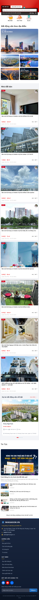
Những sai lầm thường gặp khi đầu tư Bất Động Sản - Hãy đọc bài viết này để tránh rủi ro (24, 499)
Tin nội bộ (4, 552)
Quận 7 (23, 57)
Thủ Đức (4, 71)
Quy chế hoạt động (7, 564)
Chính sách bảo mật (7, 570)
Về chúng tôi (5, 549)
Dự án (28, 20)
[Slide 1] (18, 437)
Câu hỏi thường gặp (7, 546)
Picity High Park (8, 424)
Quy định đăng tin (6, 561)
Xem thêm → (33, 397)
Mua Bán (10, 20)
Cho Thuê (19, 20)
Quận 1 (4, 57)
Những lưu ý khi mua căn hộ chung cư (20, 491)
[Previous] (3, 418)
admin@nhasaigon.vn (9, 534)
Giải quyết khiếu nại (7, 573)
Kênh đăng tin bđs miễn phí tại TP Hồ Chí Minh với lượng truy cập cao (23, 507)
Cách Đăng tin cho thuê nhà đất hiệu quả (14, 477)
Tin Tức (4, 444)
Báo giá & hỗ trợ (6, 543)
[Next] (35, 418)
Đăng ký (33, 590)
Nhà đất (4, 30)
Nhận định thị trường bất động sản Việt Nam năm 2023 (23, 484)
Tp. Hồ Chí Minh (7, 32)
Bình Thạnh (25, 71)
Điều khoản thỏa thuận (8, 567)
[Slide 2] (19, 437)
